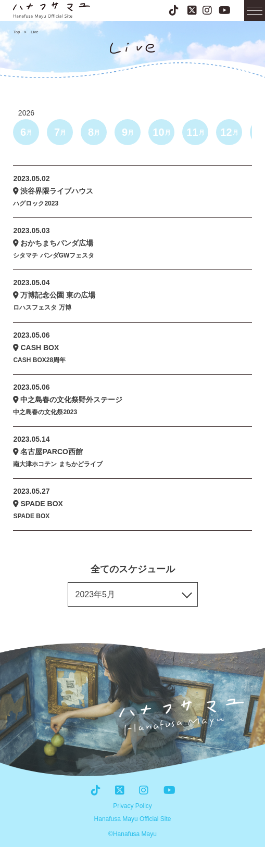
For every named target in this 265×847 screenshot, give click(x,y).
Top (16, 32)
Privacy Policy (132, 806)
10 (161, 132)
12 (229, 132)
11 (195, 132)
